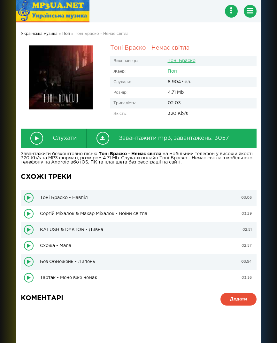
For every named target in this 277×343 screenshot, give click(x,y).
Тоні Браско (182, 61)
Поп (172, 71)
